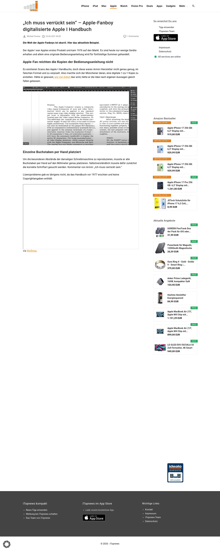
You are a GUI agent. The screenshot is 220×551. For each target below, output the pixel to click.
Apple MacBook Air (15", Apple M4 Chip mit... (179, 313)
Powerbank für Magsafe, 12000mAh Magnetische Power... (179, 247)
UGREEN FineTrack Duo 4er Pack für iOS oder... (179, 230)
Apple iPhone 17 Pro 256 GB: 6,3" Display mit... (179, 184)
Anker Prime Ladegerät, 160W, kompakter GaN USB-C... (179, 280)
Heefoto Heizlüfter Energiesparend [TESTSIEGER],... (176, 297)
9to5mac (32, 250)
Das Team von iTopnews (38, 518)
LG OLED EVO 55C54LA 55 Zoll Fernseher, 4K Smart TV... (180, 346)
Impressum (164, 47)
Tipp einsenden (166, 27)
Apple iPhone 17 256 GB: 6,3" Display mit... (180, 129)
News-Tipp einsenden (36, 510)
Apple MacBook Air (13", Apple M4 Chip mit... (179, 329)
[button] (6, 544)
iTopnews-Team (167, 31)
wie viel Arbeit (62, 77)
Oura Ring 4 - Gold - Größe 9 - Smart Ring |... (180, 263)
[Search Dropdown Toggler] (193, 6)
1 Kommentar (133, 36)
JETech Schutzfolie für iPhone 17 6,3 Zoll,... (178, 202)
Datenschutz (165, 51)
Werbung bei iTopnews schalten (42, 514)
